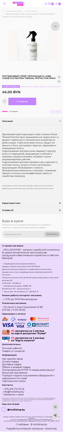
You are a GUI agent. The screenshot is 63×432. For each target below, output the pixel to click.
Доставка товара (11, 364)
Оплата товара (10, 361)
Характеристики (11, 203)
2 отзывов (13, 111)
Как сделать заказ (12, 359)
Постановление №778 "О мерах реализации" (28, 370)
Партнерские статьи (14, 381)
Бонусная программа (14, 372)
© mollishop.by (39, 424)
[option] (33, 45)
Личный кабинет (12, 348)
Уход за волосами (14, 11)
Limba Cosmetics (11, 86)
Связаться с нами (13, 394)
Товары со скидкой (13, 351)
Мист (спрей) (31, 11)
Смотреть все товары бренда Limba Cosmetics (40, 86)
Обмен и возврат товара (16, 367)
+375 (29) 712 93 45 (13, 389)
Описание (7, 121)
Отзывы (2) (7, 210)
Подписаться (52, 234)
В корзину (22, 101)
